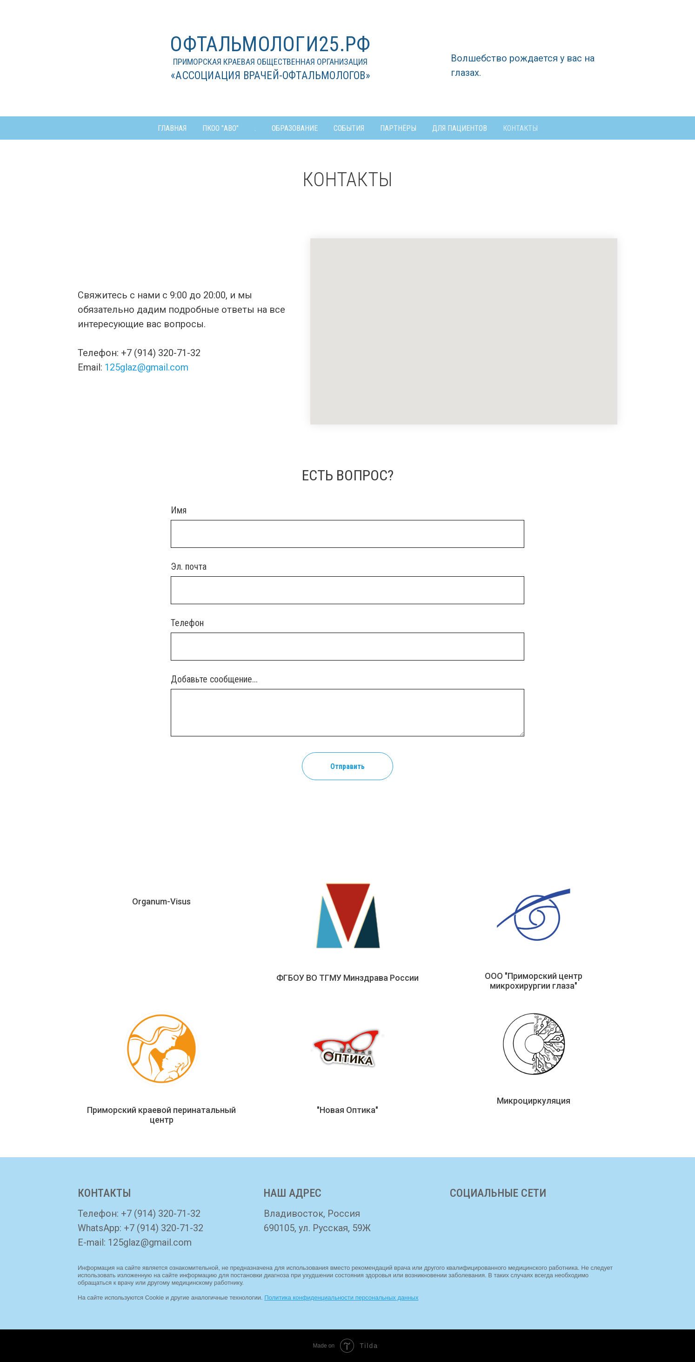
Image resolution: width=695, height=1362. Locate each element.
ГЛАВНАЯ (172, 128)
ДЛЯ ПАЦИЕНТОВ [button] (459, 128)
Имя (179, 510)
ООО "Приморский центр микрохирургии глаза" (533, 981)
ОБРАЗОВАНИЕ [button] (295, 128)
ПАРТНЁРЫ (398, 128)
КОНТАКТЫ (520, 128)
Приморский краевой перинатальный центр (161, 1115)
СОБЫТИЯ (349, 128)
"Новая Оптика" (347, 1110)
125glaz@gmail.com (146, 367)
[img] (465, 1225)
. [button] (255, 128)
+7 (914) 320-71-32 (160, 1213)
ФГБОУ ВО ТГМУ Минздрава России (347, 978)
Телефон (187, 622)
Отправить (347, 766)
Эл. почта (189, 566)
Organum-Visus (161, 901)
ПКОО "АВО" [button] (220, 128)
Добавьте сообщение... (214, 679)
